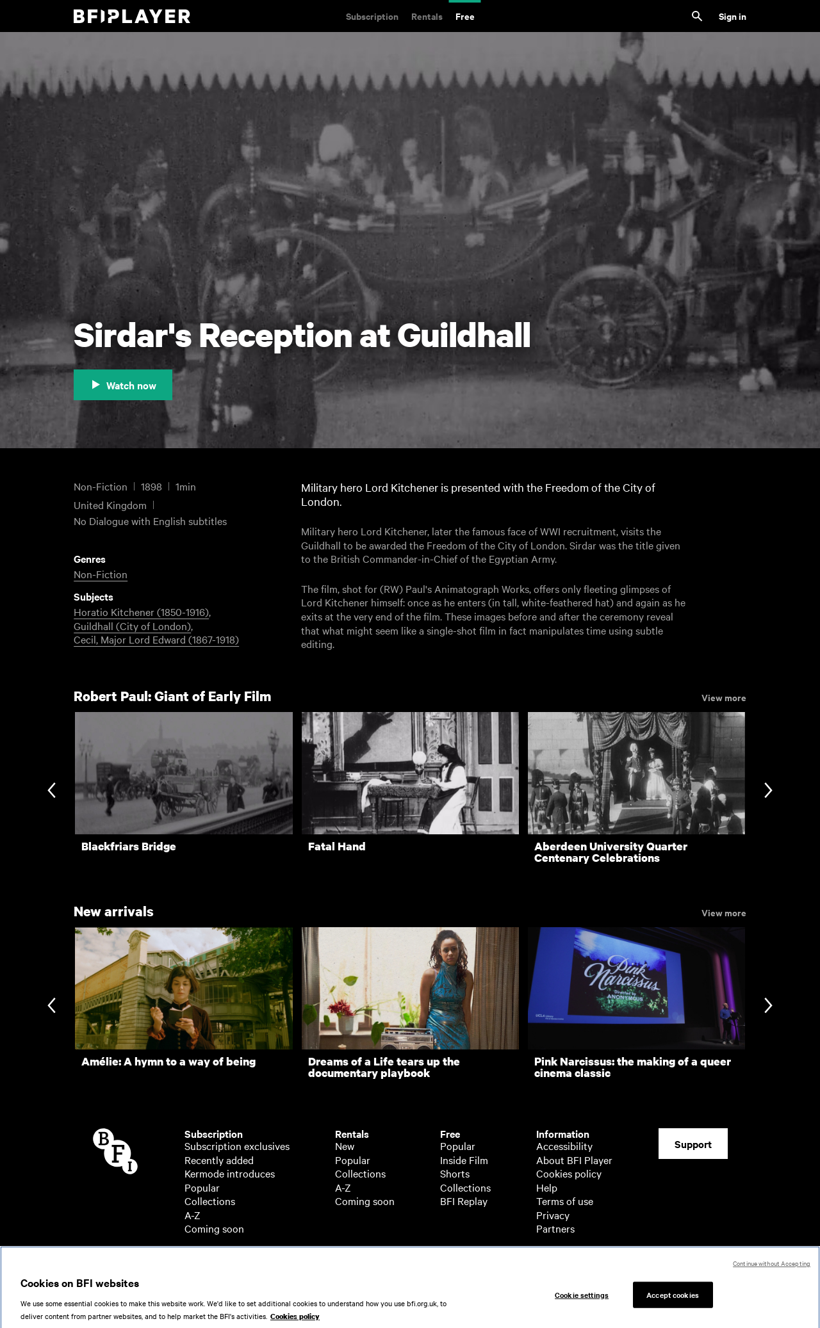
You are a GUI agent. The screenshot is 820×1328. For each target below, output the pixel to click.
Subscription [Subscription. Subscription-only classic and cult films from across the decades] (372, 15)
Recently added (219, 1160)
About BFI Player (574, 1160)
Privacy (553, 1215)
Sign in (732, 15)
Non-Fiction (100, 574)
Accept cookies (672, 1303)
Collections (209, 1201)
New (344, 1145)
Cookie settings (582, 1303)
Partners (555, 1228)
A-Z (192, 1215)
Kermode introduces (229, 1173)
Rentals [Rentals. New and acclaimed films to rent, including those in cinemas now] (427, 15)
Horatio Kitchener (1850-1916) (141, 611)
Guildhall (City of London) (132, 626)
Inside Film (464, 1160)
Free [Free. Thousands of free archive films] (465, 15)
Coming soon (214, 1228)
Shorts (455, 1173)
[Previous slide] (52, 791)
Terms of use (564, 1201)
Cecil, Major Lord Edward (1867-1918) (156, 639)
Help (546, 1187)
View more (723, 696)
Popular (202, 1187)
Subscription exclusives (237, 1145)
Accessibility (564, 1145)
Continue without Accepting (771, 1271)
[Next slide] (768, 791)
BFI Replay (464, 1201)
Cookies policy (569, 1173)
